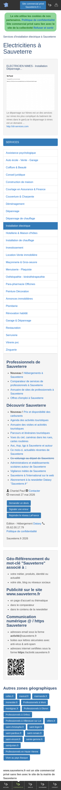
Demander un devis (19, 503)
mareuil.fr (24, 696)
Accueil (6, 785)
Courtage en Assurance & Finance (26, 189)
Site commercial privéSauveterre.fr (33, 5)
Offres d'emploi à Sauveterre (26, 398)
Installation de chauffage (20, 240)
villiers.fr (51, 721)
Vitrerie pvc (12, 342)
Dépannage (12, 211)
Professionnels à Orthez (18, 714)
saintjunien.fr (12, 745)
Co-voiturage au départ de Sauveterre (32, 458)
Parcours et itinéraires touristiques (30, 433)
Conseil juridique (15, 174)
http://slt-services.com (17, 126)
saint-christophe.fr (15, 727)
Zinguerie (11, 349)
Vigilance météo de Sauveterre (28, 471)
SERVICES (12, 142)
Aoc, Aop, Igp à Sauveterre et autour (31, 445)
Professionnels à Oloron (36, 708)
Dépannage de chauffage (20, 218)
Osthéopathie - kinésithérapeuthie (25, 276)
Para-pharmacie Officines (20, 284)
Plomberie (12, 306)
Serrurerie (11, 335)
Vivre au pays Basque (17, 757)
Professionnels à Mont (34, 702)
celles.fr (10, 696)
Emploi (30, 785)
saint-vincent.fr (13, 739)
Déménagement (15, 204)
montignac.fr (12, 708)
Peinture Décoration (17, 291)
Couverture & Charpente (20, 196)
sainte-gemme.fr (34, 739)
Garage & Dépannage (18, 320)
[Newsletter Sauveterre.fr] (49, 5)
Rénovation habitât (16, 313)
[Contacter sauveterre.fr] (56, 5)
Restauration (13, 327)
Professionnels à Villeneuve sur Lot (23, 721)
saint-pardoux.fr (13, 733)
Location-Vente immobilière (21, 255)
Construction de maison (19, 182)
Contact (55, 785)
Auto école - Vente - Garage (22, 160)
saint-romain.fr (34, 733)
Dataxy (37, 523)
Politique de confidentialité (38, 20)
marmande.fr (40, 696)
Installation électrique (18, 225)
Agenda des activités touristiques (29, 420)
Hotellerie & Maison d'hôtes (21, 233)
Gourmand (43, 785)
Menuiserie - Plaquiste (19, 269)
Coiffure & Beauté (16, 167)
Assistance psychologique (21, 152)
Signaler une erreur (18, 509)
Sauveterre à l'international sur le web (32, 475)
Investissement (14, 247)
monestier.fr (12, 702)
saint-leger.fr (35, 727)
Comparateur (18, 785)
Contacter (34, 490)
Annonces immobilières (19, 298)
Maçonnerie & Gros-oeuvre (21, 262)
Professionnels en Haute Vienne (22, 751)
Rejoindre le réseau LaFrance (24, 515)
